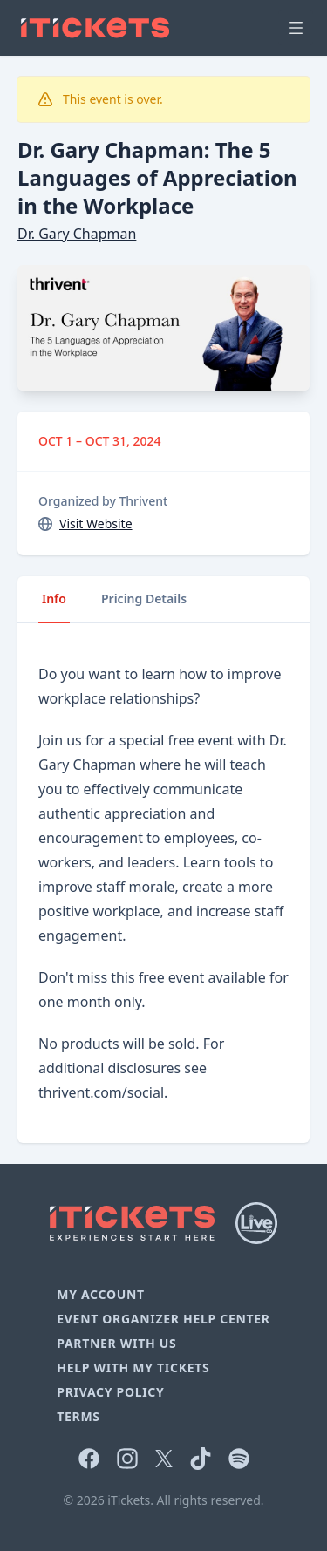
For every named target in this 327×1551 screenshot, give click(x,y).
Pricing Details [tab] (144, 598)
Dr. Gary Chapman (76, 233)
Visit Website (96, 523)
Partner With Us (116, 1343)
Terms (78, 1416)
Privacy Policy (110, 1392)
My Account (101, 1294)
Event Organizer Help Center (163, 1318)
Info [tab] (54, 598)
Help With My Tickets (133, 1367)
